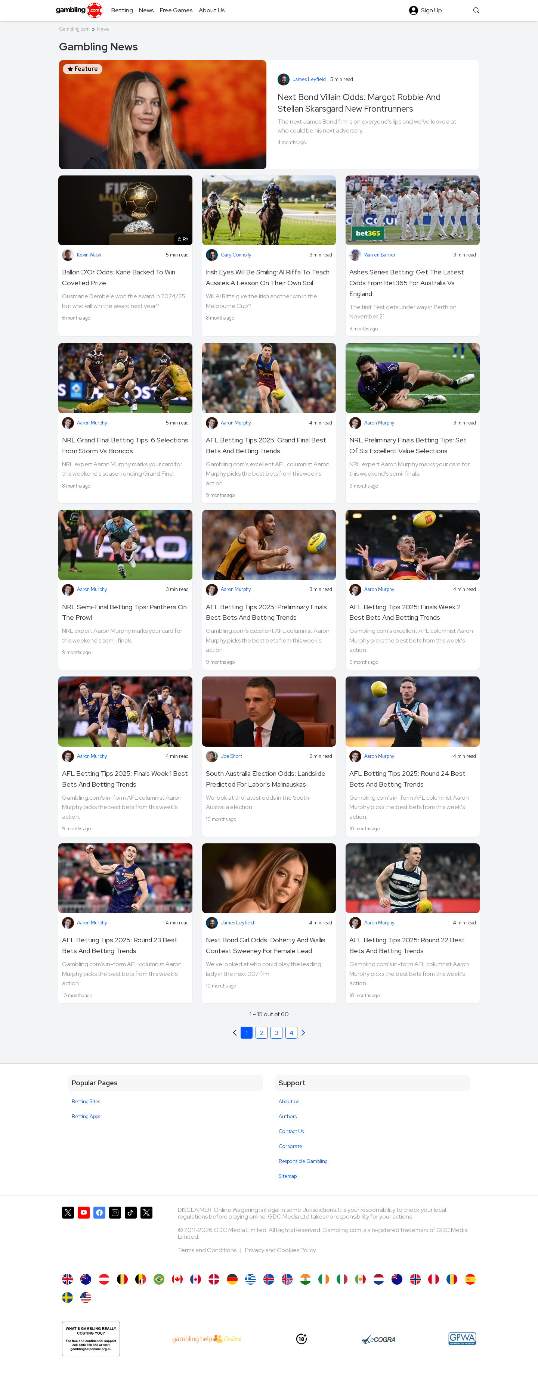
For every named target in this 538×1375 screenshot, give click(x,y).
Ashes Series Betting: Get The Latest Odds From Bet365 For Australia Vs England (406, 283)
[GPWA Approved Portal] (462, 1338)
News (103, 29)
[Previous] (303, 1033)
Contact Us (291, 1131)
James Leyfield (309, 79)
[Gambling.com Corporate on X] (146, 1236)
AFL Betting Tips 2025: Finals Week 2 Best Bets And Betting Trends (405, 612)
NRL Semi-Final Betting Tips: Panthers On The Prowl (124, 612)
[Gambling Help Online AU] (91, 1339)
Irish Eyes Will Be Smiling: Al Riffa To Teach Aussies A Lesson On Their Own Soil (268, 277)
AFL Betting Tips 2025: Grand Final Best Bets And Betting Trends (266, 445)
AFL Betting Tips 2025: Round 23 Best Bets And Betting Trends (119, 945)
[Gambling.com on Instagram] (115, 1236)
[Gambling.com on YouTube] (84, 1236)
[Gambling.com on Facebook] (99, 1236)
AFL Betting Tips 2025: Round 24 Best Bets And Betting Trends (407, 778)
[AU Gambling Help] (207, 1339)
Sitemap (288, 1176)
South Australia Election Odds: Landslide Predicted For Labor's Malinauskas (265, 778)
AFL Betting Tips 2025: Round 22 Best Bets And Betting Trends (407, 945)
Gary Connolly (236, 255)
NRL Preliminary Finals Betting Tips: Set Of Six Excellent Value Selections (408, 445)
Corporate (290, 1146)
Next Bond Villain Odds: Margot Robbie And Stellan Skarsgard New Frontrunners (359, 102)
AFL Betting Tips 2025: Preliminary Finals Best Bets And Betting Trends (266, 612)
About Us (289, 1101)
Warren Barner (380, 255)
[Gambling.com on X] (68, 1236)
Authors (288, 1116)
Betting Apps (86, 1116)
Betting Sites (86, 1101)
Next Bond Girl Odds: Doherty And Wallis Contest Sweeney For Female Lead (265, 945)
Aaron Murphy (92, 423)
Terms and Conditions (208, 1250)
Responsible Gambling (303, 1161)
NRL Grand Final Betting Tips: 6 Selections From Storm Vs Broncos (125, 445)
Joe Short (231, 756)
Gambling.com (74, 29)
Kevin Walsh (89, 255)
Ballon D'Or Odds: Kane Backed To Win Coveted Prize (118, 277)
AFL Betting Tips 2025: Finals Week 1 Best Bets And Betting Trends (125, 778)
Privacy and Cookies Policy (280, 1250)
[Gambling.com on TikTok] (131, 1236)
